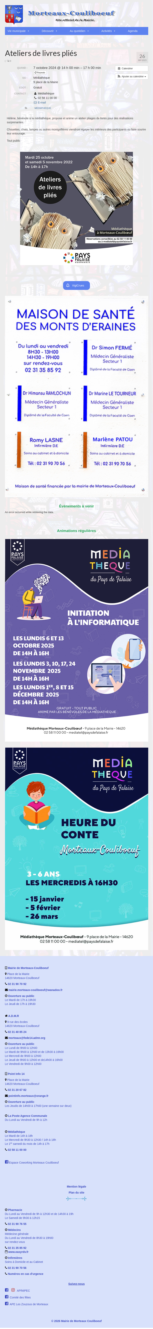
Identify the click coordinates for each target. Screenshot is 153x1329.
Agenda (132, 31)
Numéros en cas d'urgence (25, 1275)
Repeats (40, 72)
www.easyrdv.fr (18, 1253)
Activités (108, 31)
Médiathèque (43, 108)
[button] (144, 39)
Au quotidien (79, 31)
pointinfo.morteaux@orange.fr (28, 1097)
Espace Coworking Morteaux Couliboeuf (34, 1163)
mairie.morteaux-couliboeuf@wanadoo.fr (35, 991)
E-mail (39, 102)
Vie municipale (19, 31)
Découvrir (50, 31)
